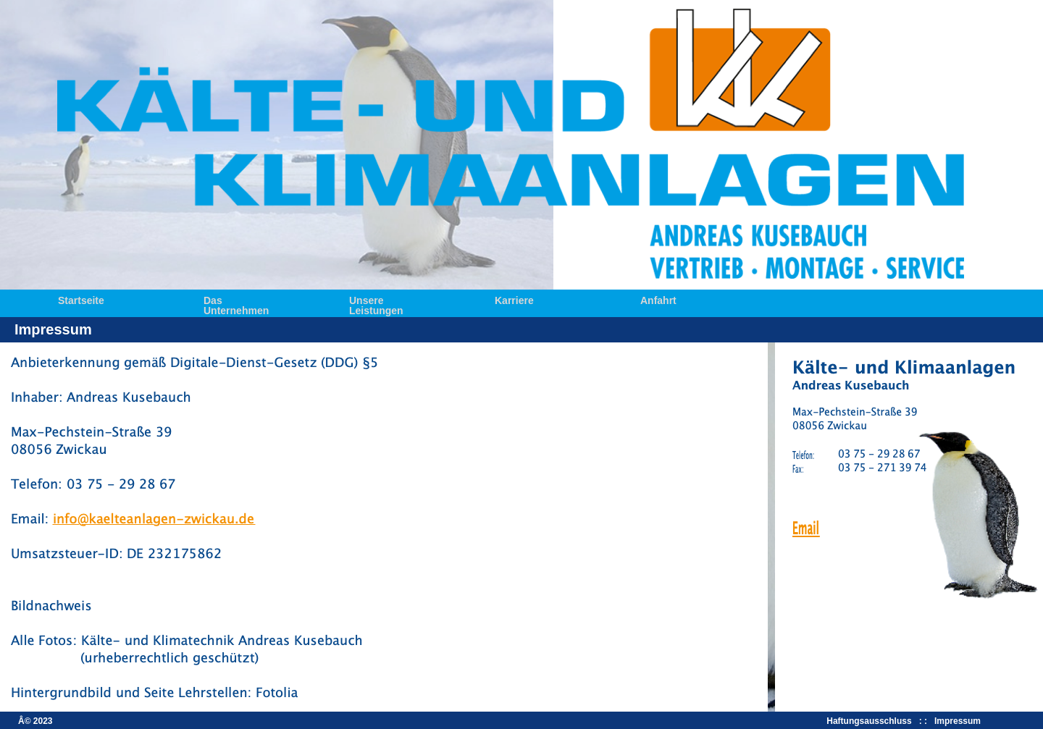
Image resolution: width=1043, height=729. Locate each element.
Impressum (957, 721)
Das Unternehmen (236, 299)
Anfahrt (658, 299)
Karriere (514, 299)
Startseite (81, 299)
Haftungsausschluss (871, 721)
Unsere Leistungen (376, 299)
